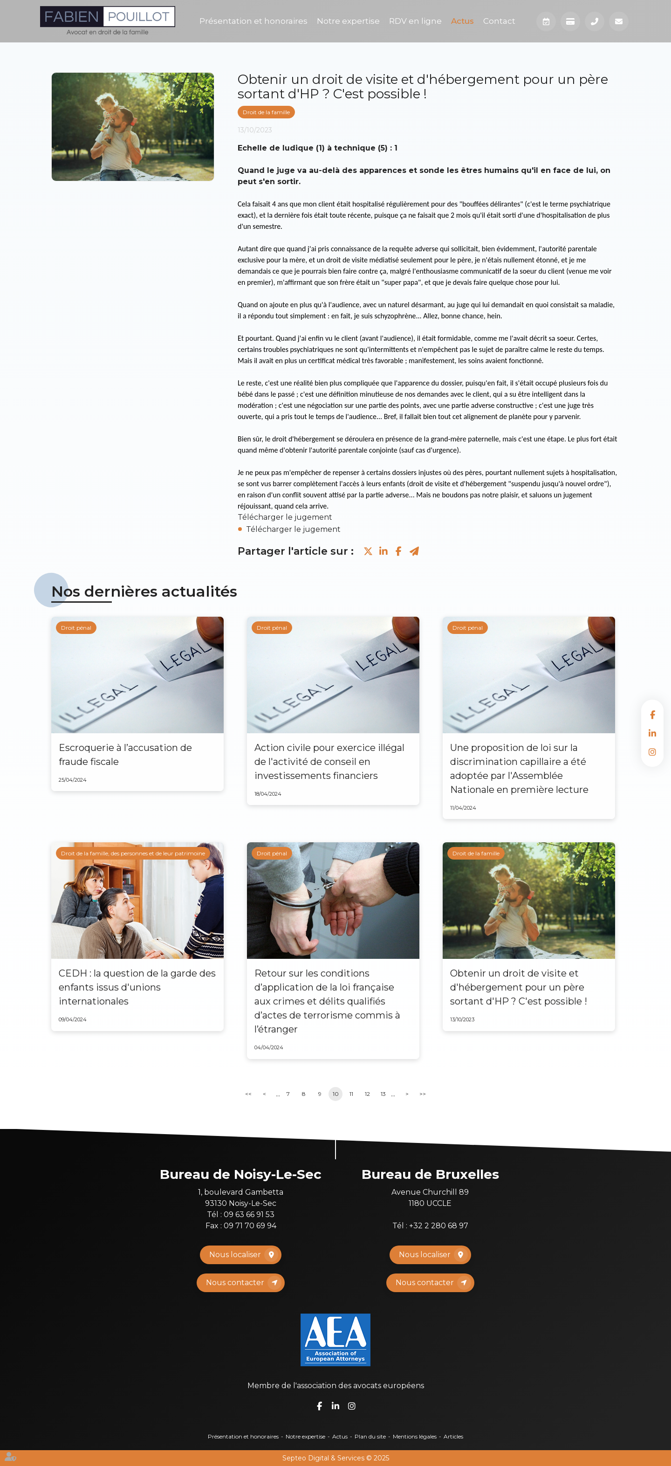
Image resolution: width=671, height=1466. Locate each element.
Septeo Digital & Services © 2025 (335, 1458)
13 (383, 1093)
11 (351, 1093)
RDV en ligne (415, 21)
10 (336, 1093)
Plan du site (370, 1436)
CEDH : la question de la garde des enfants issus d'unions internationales (137, 987)
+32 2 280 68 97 (438, 1225)
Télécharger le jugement (285, 517)
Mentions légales (415, 1436)
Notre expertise (348, 21)
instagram (652, 751)
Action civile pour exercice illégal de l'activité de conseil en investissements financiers (329, 761)
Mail (619, 21)
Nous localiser (235, 1254)
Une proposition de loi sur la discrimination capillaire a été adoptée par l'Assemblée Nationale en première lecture (519, 768)
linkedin (652, 733)
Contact (499, 21)
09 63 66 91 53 (249, 1214)
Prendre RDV (546, 21)
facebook (652, 714)
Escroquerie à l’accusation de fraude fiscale (125, 754)
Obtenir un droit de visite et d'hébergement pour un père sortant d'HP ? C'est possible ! (518, 987)
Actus (462, 21)
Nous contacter (235, 1282)
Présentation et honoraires (253, 21)
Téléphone (594, 21)
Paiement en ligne (570, 21)
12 (367, 1093)
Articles (453, 1436)
